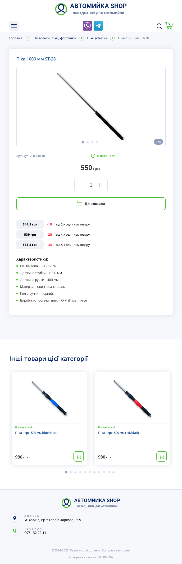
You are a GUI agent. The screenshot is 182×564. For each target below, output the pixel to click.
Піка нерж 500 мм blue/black (36, 433)
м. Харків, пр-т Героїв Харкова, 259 (52, 520)
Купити (78, 456)
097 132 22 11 (76, 26)
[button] (83, 142)
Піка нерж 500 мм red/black (118, 433)
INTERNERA (104, 557)
